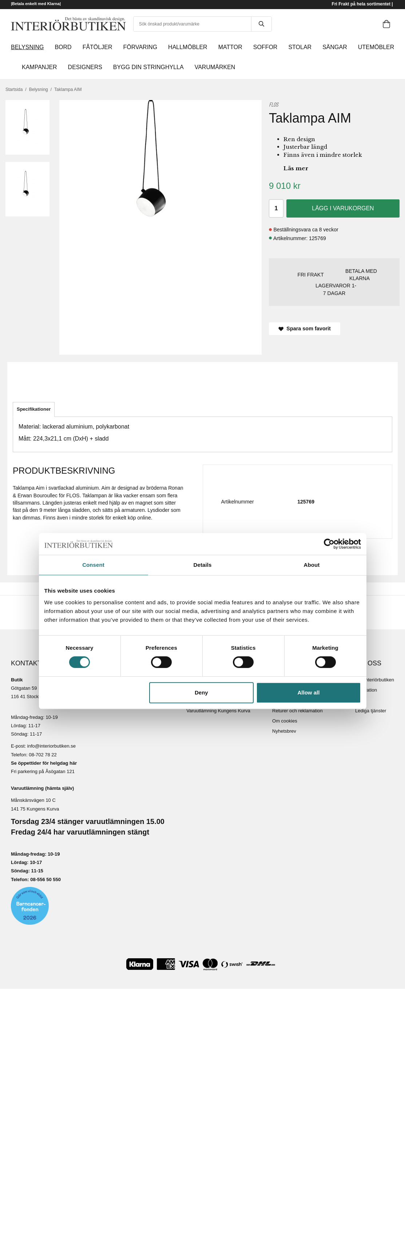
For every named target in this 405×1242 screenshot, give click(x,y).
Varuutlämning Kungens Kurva (218, 710)
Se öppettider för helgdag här (44, 763)
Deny (201, 692)
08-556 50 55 (44, 879)
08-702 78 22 (43, 754)
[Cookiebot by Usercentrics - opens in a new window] (329, 543)
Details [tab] (203, 565)
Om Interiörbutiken (374, 679)
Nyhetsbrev (284, 731)
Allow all (309, 692)
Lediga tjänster (370, 710)
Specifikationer (34, 409)
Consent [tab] (93, 565)
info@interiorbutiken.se (51, 746)
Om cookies (284, 721)
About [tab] (312, 565)
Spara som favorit (304, 328)
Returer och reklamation (297, 710)
